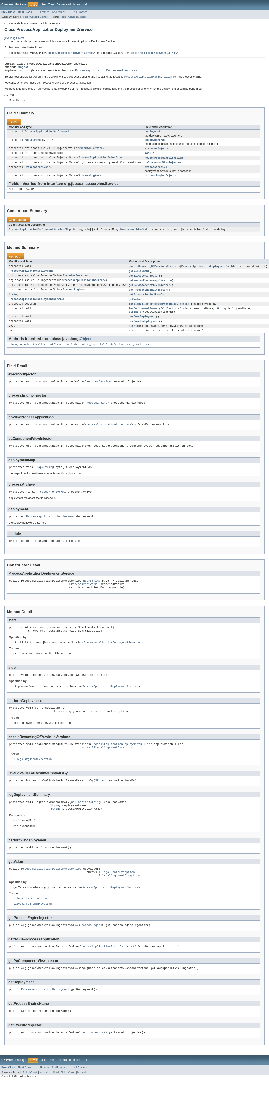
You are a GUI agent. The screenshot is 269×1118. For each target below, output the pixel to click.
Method (43, 16)
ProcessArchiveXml (38, 171)
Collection (170, 316)
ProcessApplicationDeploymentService (70, 52)
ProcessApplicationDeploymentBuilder (209, 272)
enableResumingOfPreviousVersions (154, 272)
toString (117, 354)
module (149, 156)
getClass (55, 354)
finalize (39, 354)
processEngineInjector (161, 180)
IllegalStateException (117, 900)
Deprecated (64, 4)
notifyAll (100, 354)
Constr (33, 16)
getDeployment (139, 277)
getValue (135, 306)
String (36, 143)
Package (20, 4)
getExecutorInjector (144, 282)
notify (85, 354)
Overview (7, 4)
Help (85, 4)
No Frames (59, 12)
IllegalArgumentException (112, 770)
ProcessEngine (89, 180)
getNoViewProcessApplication (150, 286)
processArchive (156, 171)
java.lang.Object (14, 38)
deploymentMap (155, 143)
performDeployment (142, 325)
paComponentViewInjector (163, 166)
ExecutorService (91, 152)
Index (76, 4)
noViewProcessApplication (164, 161)
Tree (51, 4)
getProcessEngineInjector (148, 296)
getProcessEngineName (145, 301)
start (133, 334)
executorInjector (157, 152)
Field (25, 16)
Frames (44, 12)
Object (23, 68)
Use (43, 4)
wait (130, 354)
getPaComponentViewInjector (149, 291)
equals (25, 354)
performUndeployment (144, 330)
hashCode (71, 354)
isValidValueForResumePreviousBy (153, 311)
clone (13, 354)
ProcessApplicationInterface (100, 161)
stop (132, 339)
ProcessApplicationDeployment (47, 134)
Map (27, 143)
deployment (153, 134)
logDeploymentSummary (145, 316)
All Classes (80, 12)
